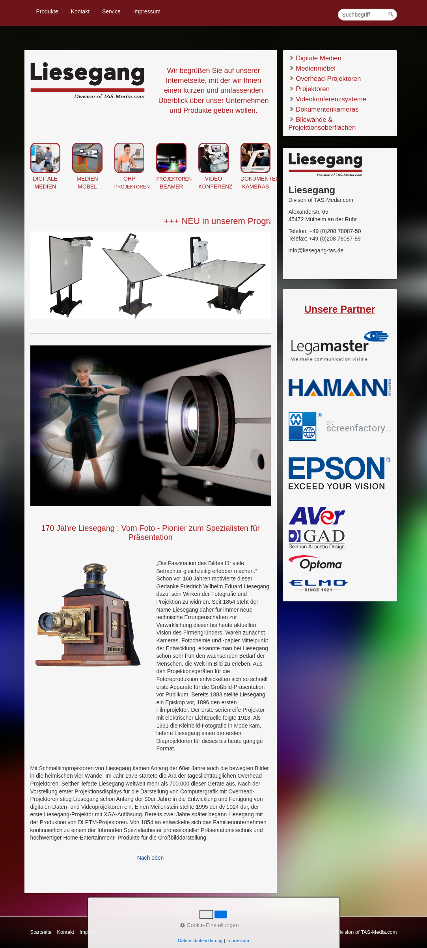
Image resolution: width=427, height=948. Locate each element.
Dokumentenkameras (324, 109)
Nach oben (150, 858)
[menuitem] (47, 11)
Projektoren (309, 88)
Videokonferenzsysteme (327, 99)
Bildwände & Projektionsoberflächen (322, 123)
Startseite (41, 932)
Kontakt (80, 11)
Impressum (146, 11)
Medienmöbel (312, 68)
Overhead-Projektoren (325, 78)
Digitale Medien (315, 58)
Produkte (47, 11)
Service (111, 11)
